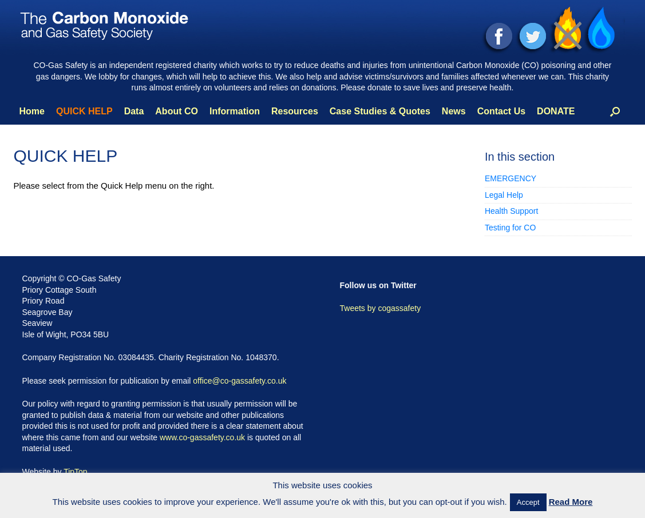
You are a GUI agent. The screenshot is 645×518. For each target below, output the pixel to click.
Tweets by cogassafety (380, 308)
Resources (294, 111)
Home (32, 111)
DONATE (556, 111)
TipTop (76, 471)
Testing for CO (510, 227)
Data (134, 111)
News (454, 111)
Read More (571, 502)
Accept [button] (528, 502)
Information (234, 111)
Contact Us (501, 111)
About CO (176, 111)
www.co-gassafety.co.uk (202, 437)
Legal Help (504, 195)
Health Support (511, 211)
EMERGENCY (510, 178)
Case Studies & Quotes (380, 111)
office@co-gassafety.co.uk (239, 380)
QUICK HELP (84, 111)
